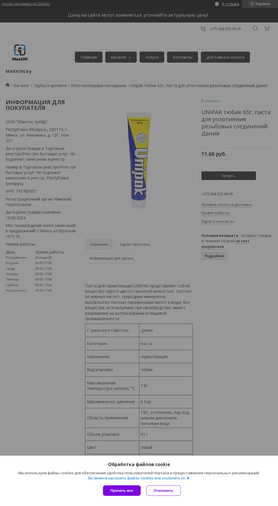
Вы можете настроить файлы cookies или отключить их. (137, 478)
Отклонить (163, 490)
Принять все (121, 490)
